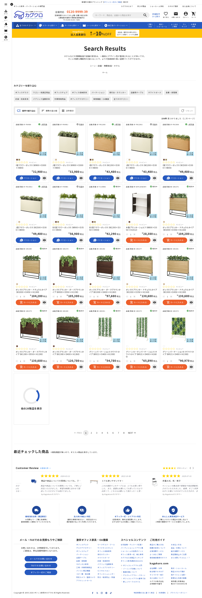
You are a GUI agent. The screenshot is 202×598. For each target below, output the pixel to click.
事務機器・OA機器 (102, 99)
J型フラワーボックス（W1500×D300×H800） (32, 228)
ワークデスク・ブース (107, 545)
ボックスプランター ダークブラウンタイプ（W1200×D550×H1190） (33, 353)
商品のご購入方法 (158, 545)
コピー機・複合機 (85, 574)
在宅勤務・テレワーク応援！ (133, 545)
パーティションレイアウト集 (133, 548)
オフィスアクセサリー (81, 99)
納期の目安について (159, 548)
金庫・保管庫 (172, 92)
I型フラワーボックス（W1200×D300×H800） (106, 166)
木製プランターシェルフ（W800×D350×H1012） (142, 228)
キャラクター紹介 (158, 575)
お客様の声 (194, 25)
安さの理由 (143, 6)
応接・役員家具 (23, 99)
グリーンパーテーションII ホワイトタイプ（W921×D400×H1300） (106, 353)
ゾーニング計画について (134, 569)
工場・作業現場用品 (85, 568)
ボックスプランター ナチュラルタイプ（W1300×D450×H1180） (179, 291)
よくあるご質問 (175, 25)
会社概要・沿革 (157, 568)
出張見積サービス (158, 551)
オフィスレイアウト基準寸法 (135, 579)
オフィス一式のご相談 (114, 2)
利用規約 (163, 593)
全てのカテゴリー (122, 99)
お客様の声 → (46, 468)
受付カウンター (105, 555)
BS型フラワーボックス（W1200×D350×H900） (106, 228)
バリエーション (29, 178)
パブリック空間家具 (42, 99)
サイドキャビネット (107, 548)
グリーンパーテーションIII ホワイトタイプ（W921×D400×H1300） (179, 353)
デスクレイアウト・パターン (135, 575)
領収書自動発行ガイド (160, 558)
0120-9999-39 (78, 11)
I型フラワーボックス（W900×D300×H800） (32, 166)
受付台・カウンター (119, 92)
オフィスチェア (62, 92)
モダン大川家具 (84, 564)
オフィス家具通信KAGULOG (133, 561)
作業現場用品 (61, 99)
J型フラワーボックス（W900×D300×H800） (69, 166)
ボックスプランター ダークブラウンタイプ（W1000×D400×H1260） (106, 291)
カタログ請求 (174, 6)
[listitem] (44, 484)
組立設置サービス (179, 551)
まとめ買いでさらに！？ (182, 558)
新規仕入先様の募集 (180, 578)
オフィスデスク (23, 92)
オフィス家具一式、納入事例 (133, 555)
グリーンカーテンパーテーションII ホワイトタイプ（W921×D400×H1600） (142, 354)
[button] (192, 468)
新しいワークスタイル (133, 582)
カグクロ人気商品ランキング (133, 558)
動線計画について (131, 572)
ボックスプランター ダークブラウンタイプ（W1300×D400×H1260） (69, 353)
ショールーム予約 (158, 6)
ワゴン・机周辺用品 (42, 92)
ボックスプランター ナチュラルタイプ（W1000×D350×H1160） (179, 228)
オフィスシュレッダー (107, 574)
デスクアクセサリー (85, 548)
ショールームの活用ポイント (133, 551)
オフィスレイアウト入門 (134, 566)
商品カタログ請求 (179, 572)
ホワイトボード (156, 92)
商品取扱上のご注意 (180, 555)
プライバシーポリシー (180, 593)
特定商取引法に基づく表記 (145, 593)
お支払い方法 (177, 545)
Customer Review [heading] (28, 468)
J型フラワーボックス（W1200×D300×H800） (142, 166)
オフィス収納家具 (81, 92)
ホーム (106, 72)
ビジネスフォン (105, 571)
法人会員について (191, 6)
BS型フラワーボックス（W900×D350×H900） (69, 228)
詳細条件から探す (158, 15)
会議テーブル (83, 558)
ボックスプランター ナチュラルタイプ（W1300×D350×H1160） (143, 291)
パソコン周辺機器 (85, 571)
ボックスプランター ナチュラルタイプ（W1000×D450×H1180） (32, 291)
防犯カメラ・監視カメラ (87, 577)
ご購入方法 (151, 25)
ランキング (185, 25)
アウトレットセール (85, 581)
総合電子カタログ (158, 572)
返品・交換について (180, 548)
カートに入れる (139, 240)
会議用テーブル (138, 92)
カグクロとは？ (128, 6)
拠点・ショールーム (163, 25)
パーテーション (99, 92)
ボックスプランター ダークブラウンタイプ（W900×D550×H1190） (69, 291)
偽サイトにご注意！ (180, 575)
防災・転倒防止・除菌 (107, 577)
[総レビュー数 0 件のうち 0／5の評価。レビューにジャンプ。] (27, 163)
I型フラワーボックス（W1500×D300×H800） (179, 166)
